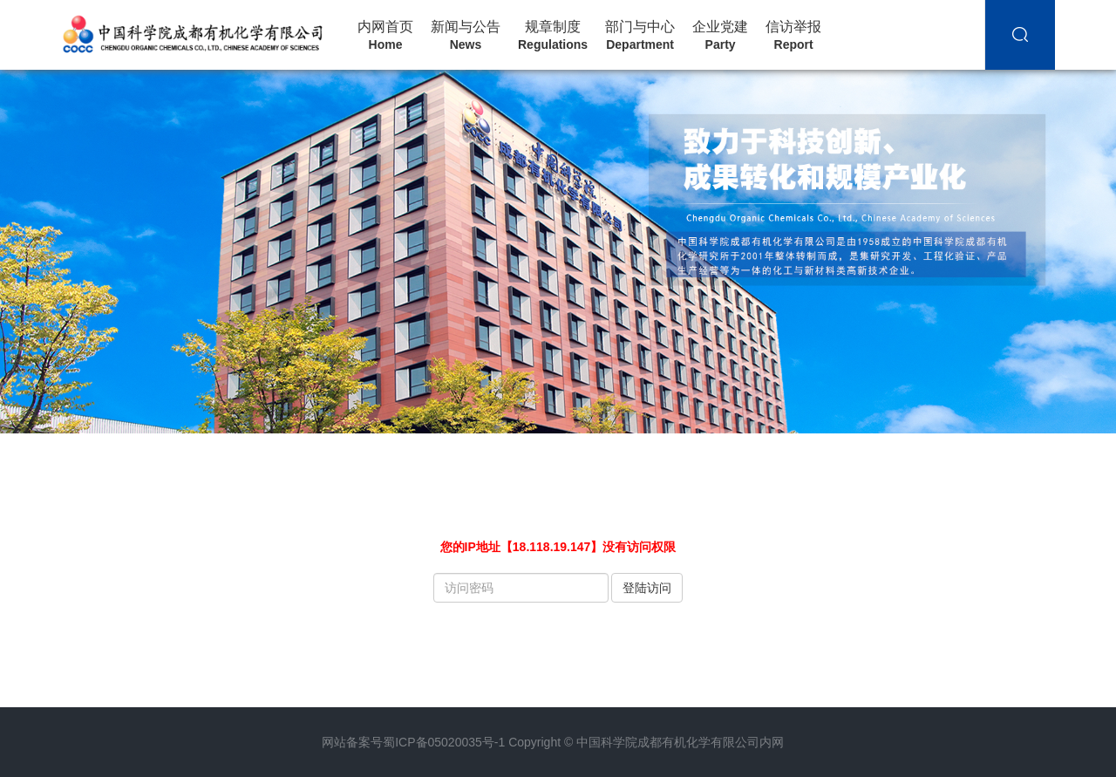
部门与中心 (640, 35)
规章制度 (553, 35)
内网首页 (385, 35)
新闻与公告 (465, 35)
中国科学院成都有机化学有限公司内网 (680, 742)
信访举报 (793, 35)
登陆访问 (647, 588)
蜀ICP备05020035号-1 (444, 742)
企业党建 (720, 35)
